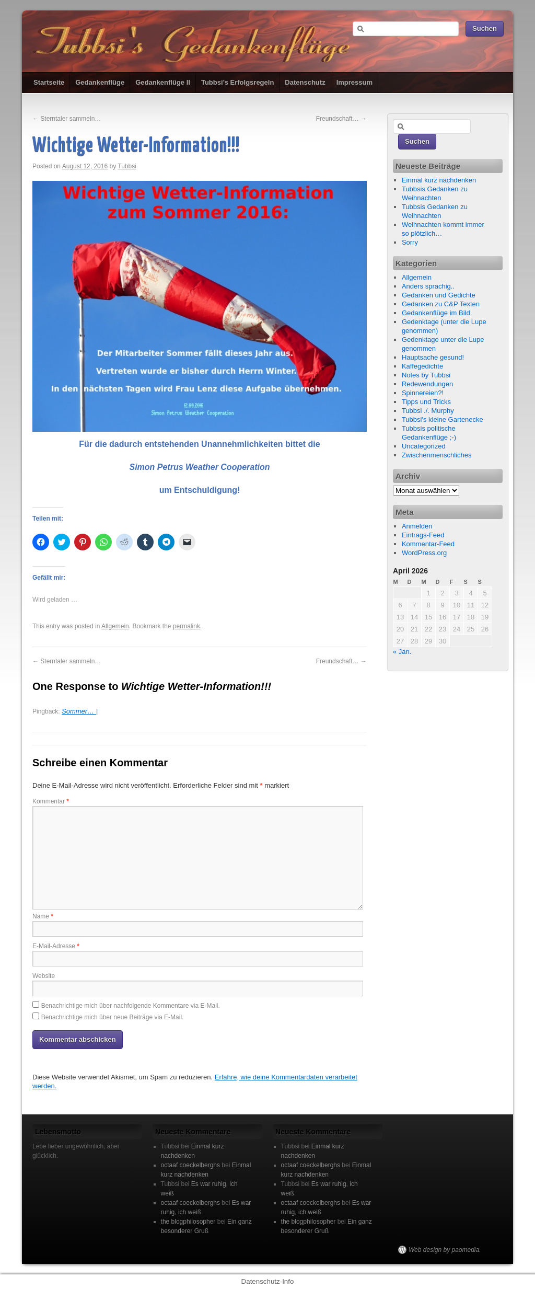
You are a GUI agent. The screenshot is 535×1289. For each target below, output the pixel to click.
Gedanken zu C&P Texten (441, 304)
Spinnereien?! (423, 393)
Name (42, 916)
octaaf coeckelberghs (190, 1165)
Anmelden (417, 526)
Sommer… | (80, 711)
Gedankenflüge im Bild (436, 313)
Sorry (410, 242)
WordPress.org (424, 553)
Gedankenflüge (99, 82)
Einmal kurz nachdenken (439, 180)
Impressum (354, 82)
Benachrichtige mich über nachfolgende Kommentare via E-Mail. (130, 1005)
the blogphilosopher (188, 1221)
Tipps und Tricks (426, 402)
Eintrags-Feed (423, 535)
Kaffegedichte (422, 366)
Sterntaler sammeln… (66, 118)
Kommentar (50, 801)
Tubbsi (127, 166)
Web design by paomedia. (445, 1249)
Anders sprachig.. (428, 286)
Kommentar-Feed (428, 544)
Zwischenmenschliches (437, 455)
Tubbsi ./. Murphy (428, 411)
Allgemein (115, 626)
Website (43, 976)
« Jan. (402, 651)
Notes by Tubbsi (426, 375)
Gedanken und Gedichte (438, 295)
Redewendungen (427, 384)
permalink (186, 626)
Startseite (48, 82)
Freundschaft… (341, 118)
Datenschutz (305, 82)
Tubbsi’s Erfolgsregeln (237, 82)
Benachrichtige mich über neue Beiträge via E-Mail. (112, 1017)
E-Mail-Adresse (55, 946)
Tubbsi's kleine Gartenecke (442, 419)
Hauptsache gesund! (433, 357)
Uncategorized (424, 446)
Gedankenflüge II (162, 82)
